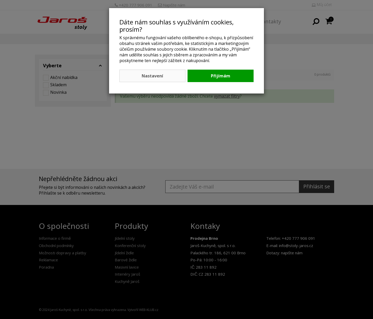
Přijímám (220, 76)
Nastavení (152, 76)
